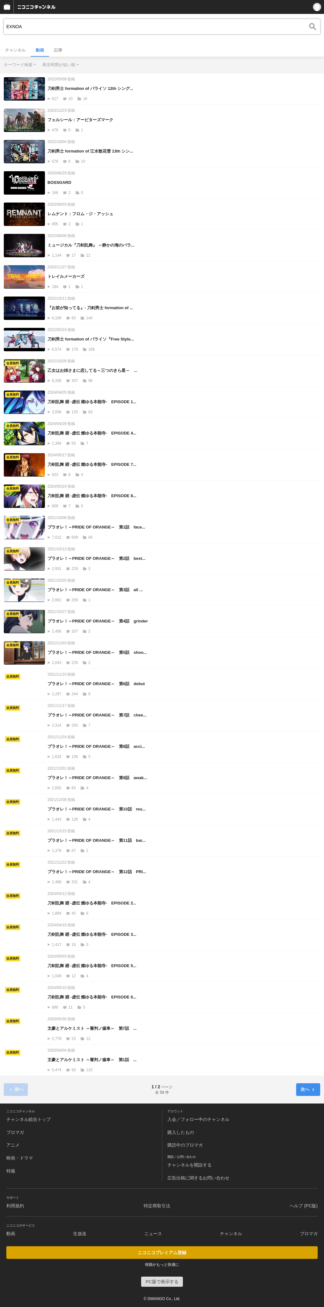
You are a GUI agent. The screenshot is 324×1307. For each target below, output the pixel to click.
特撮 (10, 1170)
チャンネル (15, 50)
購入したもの (180, 1132)
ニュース (153, 1233)
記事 (58, 50)
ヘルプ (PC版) (304, 1205)
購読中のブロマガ (185, 1145)
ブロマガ (15, 1132)
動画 (40, 50)
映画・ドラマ (19, 1157)
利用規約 (15, 1205)
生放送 (79, 1233)
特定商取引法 (157, 1205)
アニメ (13, 1145)
